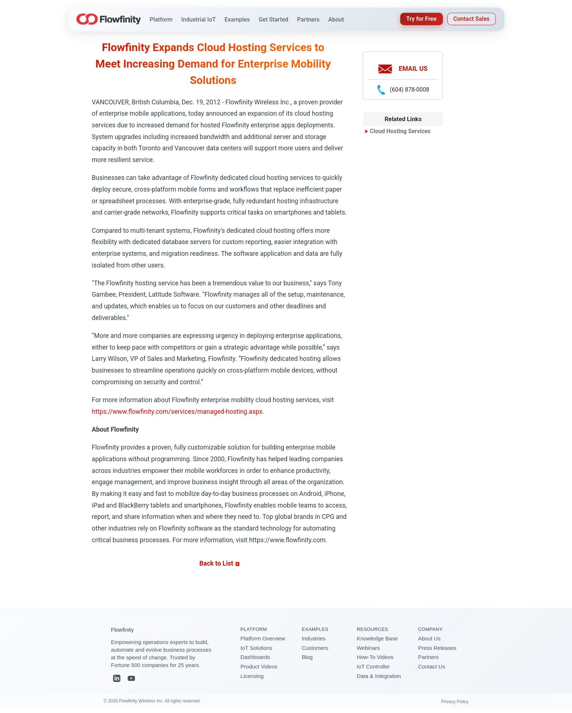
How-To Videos (375, 657)
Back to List (220, 563)
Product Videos (258, 666)
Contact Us (431, 666)
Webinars (368, 648)
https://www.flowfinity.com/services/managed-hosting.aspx (177, 411)
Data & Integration (379, 676)
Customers (315, 648)
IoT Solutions (256, 648)
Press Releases (437, 648)
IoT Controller (373, 666)
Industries (313, 638)
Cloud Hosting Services (400, 131)
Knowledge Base (377, 638)
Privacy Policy (454, 701)
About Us (429, 638)
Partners (428, 657)
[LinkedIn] (117, 678)
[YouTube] (131, 678)
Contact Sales (471, 18)
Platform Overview (262, 638)
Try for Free (421, 18)
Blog (307, 657)
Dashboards (255, 657)
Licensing (251, 676)
